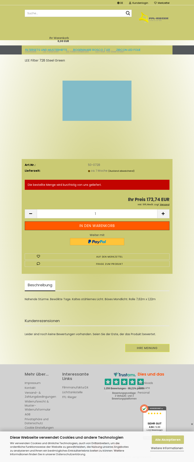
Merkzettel (161, 3)
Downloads (145, 383)
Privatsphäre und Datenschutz (36, 421)
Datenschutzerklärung (70, 454)
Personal (144, 393)
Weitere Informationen (167, 448)
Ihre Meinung (147, 348)
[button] (120, 2)
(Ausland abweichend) (121, 170)
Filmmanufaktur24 (75, 387)
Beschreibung (40, 284)
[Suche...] (128, 13)
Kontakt (30, 388)
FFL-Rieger (69, 397)
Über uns (144, 388)
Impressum (33, 383)
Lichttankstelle (72, 392)
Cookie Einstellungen (39, 428)
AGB (27, 414)
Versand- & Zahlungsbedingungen (40, 395)
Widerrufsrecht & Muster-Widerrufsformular (37, 405)
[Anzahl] (97, 213)
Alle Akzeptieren (168, 440)
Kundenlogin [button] (138, 3)
